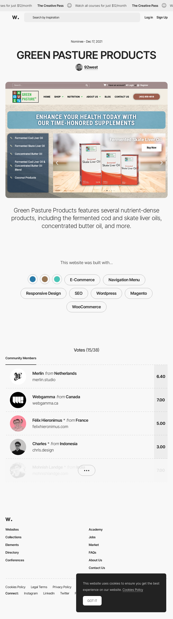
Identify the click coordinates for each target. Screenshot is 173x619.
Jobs (92, 537)
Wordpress (106, 293)
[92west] (86, 67)
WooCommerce (86, 306)
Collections (13, 537)
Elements (12, 545)
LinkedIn (49, 593)
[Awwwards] (15, 17)
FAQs (92, 552)
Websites (12, 529)
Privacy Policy (62, 587)
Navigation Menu (124, 279)
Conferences (14, 560)
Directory (12, 552)
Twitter (64, 593)
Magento (138, 293)
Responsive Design (43, 293)
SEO (78, 293)
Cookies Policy (15, 587)
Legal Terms (39, 587)
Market (94, 545)
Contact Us (97, 568)
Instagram (31, 593)
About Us (95, 560)
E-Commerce (82, 279)
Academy (96, 529)
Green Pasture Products (86, 55)
